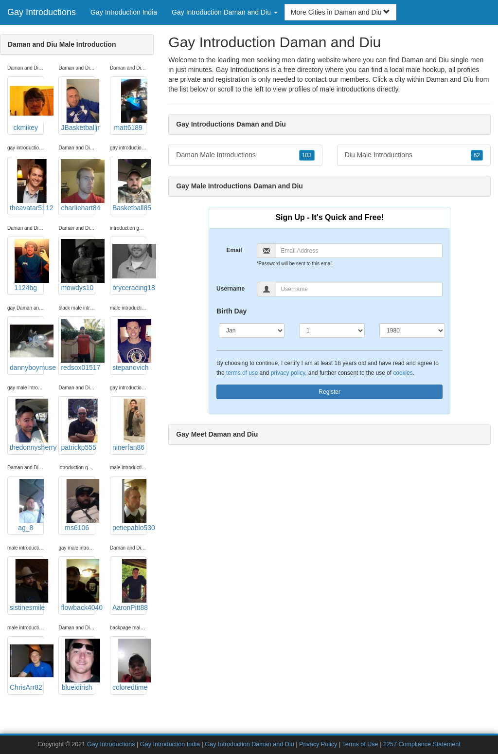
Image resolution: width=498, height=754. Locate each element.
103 (307, 155)
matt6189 (129, 105)
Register (329, 391)
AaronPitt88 (129, 585)
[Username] (359, 289)
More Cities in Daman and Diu (341, 12)
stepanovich (129, 345)
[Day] (332, 330)
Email (234, 250)
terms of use (242, 372)
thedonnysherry (27, 425)
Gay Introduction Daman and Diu (249, 744)
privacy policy (288, 372)
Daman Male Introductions (245, 155)
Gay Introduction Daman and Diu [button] (225, 12)
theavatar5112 (27, 185)
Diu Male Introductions (414, 155)
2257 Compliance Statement (422, 744)
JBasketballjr (78, 105)
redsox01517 (78, 345)
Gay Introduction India (123, 12)
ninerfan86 (129, 425)
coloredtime (129, 665)
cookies (402, 372)
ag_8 (27, 505)
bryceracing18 (129, 265)
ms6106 (78, 505)
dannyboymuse (27, 345)
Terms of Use (360, 744)
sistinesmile (27, 585)
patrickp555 (78, 425)
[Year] (412, 330)
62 (477, 155)
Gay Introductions (41, 12)
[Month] (252, 330)
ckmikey (27, 105)
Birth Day (231, 311)
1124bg (27, 265)
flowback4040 (78, 585)
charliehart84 (78, 185)
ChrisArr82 (27, 665)
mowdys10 (78, 265)
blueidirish (78, 665)
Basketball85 (129, 185)
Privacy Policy (318, 744)
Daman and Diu (449, 79)
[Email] (359, 250)
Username (230, 288)
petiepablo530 (129, 505)
